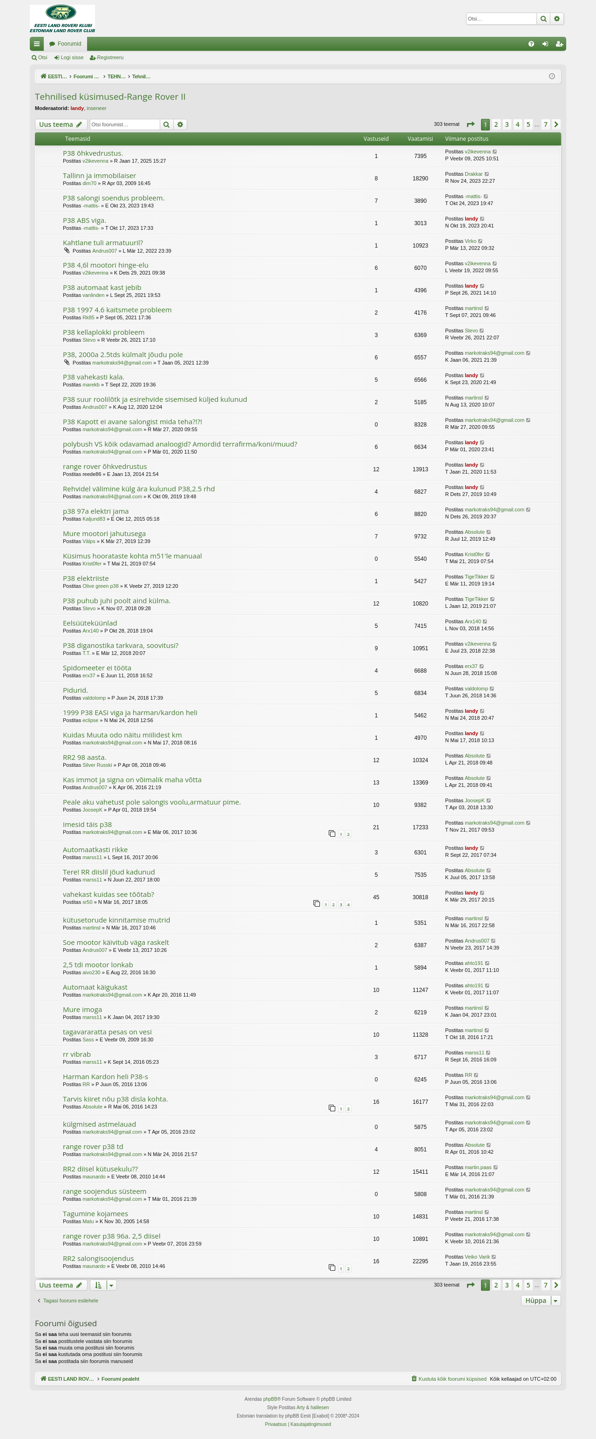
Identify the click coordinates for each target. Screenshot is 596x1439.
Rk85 (88, 317)
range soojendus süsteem (105, 1191)
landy (77, 108)
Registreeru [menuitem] (561, 46)
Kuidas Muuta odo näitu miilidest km (122, 734)
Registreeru (110, 57)
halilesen (320, 1407)
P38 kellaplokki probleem (104, 332)
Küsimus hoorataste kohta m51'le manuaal (132, 555)
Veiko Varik (477, 1257)
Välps (88, 541)
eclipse (90, 720)
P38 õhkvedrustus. (93, 153)
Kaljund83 (93, 519)
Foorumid (164, 44)
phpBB (270, 1399)
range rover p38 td (93, 1146)
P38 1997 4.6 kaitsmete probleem (117, 309)
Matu (88, 1221)
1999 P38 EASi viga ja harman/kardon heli (130, 712)
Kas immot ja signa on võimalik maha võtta (132, 779)
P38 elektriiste (86, 578)
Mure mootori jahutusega (104, 533)
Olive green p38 (100, 586)
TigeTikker (476, 576)
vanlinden (93, 295)
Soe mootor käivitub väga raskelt (116, 942)
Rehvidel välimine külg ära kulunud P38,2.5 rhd (139, 488)
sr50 (87, 902)
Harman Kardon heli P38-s (105, 1076)
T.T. (86, 653)
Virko (470, 241)
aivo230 (91, 972)
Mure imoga (82, 1009)
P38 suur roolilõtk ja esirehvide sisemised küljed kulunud (155, 399)
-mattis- (91, 205)
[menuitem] (531, 44)
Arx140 (90, 630)
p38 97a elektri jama (96, 511)
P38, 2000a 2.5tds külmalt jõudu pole (123, 354)
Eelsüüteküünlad (90, 622)
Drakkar (474, 174)
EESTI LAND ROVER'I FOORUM (90, 44)
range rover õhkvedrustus (105, 466)
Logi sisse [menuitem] (547, 46)
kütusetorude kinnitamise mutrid (116, 919)
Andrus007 (104, 251)
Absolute (475, 532)
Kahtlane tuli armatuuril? (103, 242)
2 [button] (496, 124)
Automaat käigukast (95, 986)
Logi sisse (72, 57)
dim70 (89, 183)
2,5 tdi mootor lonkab (98, 964)
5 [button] (528, 124)
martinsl (474, 308)
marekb (91, 384)
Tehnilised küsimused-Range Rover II (110, 96)
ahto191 (474, 963)
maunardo (94, 1176)
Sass (88, 1039)
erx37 (88, 675)
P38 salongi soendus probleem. (114, 197)
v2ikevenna (95, 161)
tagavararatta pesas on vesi (107, 1031)
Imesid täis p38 (87, 824)
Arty (301, 1407)
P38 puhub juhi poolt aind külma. (116, 600)
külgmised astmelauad (99, 1124)
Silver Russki (97, 765)
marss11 (92, 857)
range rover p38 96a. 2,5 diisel (112, 1235)
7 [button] (546, 124)
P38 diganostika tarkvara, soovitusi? (120, 645)
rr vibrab (77, 1054)
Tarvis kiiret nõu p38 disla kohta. (115, 1098)
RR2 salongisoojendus (98, 1258)
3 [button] (507, 124)
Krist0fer (92, 563)
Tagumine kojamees (95, 1213)
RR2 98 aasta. (84, 757)
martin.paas (478, 1167)
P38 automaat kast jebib (102, 287)
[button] (470, 124)
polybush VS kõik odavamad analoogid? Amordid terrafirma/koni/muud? (180, 443)
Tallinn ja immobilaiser (99, 175)
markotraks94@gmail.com (122, 362)
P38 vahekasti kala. (93, 376)
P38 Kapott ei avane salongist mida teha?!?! (132, 421)
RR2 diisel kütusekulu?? (100, 1168)
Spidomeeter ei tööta (97, 667)
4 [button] (518, 124)
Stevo (88, 340)
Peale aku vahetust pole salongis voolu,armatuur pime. (152, 801)
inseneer (96, 108)
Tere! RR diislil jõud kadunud (109, 871)
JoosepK (92, 809)
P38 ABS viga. (84, 220)
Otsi (42, 57)
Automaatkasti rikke (95, 849)
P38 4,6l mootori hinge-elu (106, 264)
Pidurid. (75, 690)
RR (86, 1084)
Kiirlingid (39, 46)
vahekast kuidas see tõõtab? (108, 894)
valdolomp (94, 698)
